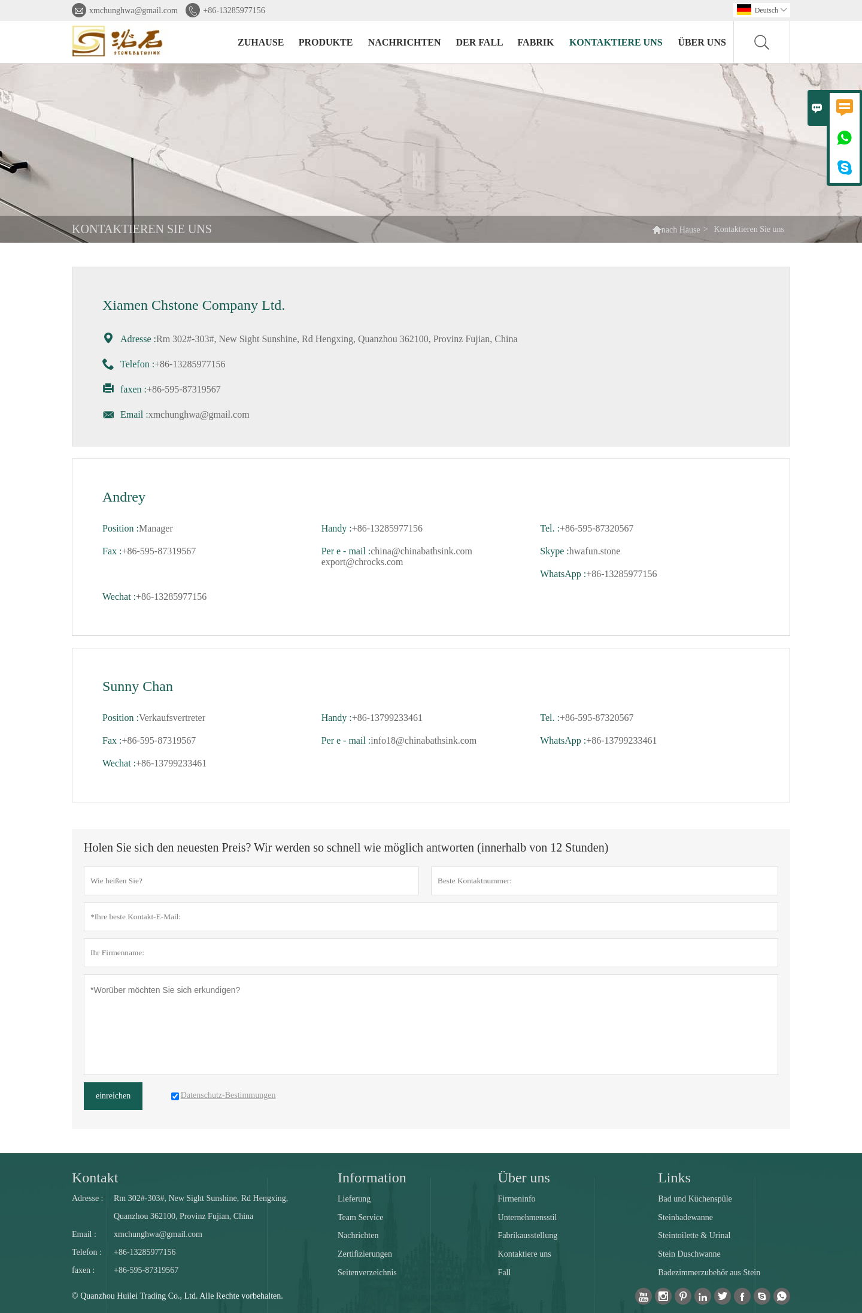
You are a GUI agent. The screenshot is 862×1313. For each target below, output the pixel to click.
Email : (84, 1234)
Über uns (702, 42)
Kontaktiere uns (524, 1253)
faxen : (83, 1270)
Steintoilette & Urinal (694, 1235)
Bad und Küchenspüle (695, 1198)
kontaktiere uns (616, 42)
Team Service (360, 1217)
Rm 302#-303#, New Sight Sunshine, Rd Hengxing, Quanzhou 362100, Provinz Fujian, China (201, 1207)
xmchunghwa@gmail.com (133, 10)
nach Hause (680, 229)
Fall (504, 1272)
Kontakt (95, 1177)
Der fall (479, 42)
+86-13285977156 (234, 10)
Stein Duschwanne (689, 1253)
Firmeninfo (517, 1198)
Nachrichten (404, 42)
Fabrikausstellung (528, 1235)
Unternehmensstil (527, 1217)
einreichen (113, 1095)
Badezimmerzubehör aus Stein (709, 1272)
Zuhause (261, 42)
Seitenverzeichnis (367, 1272)
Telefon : (87, 1252)
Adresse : (88, 1198)
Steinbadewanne (685, 1217)
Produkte (326, 42)
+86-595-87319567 (146, 1270)
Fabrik (536, 42)
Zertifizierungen (365, 1253)
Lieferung (354, 1198)
